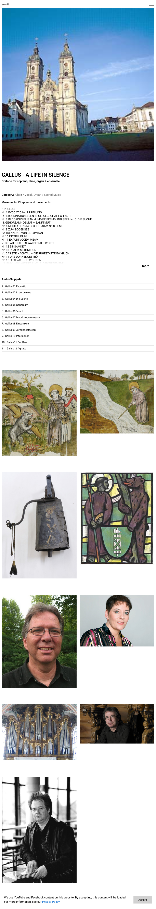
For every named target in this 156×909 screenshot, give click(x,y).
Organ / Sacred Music (47, 195)
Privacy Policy (51, 902)
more (145, 266)
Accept (142, 899)
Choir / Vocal (23, 195)
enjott (5, 4)
